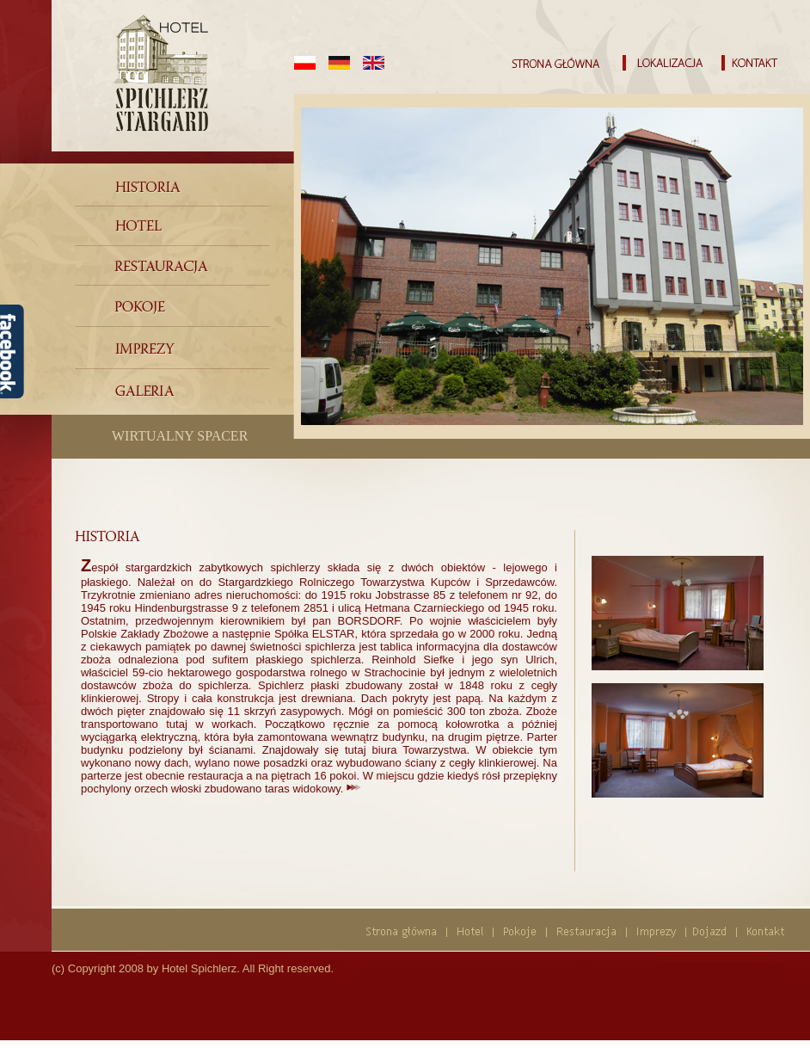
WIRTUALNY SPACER (180, 435)
